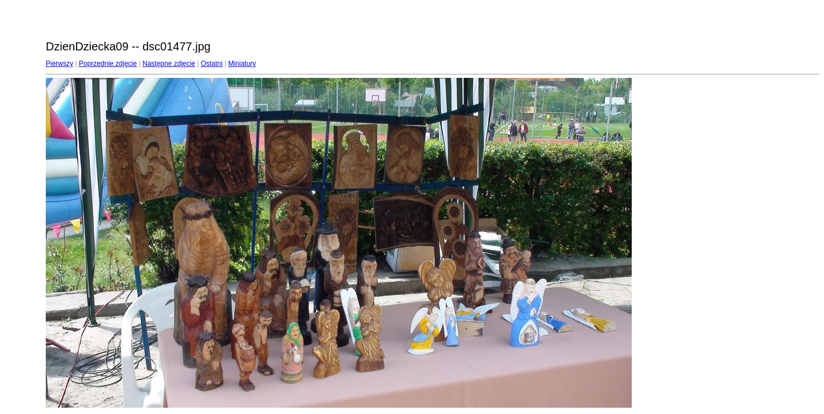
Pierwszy (59, 64)
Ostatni (212, 64)
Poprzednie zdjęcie (108, 64)
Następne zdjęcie (168, 64)
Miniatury (242, 64)
